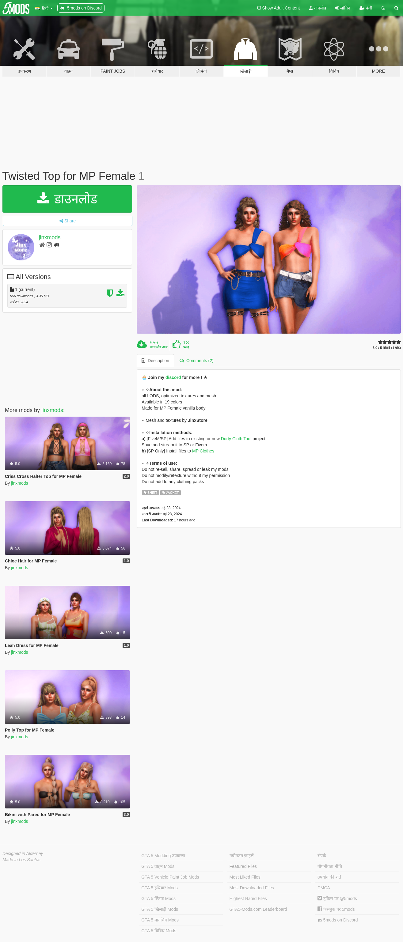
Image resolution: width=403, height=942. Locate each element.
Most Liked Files (245, 877)
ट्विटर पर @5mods (337, 898)
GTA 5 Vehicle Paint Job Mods (170, 877)
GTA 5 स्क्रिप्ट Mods (158, 898)
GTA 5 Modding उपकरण (163, 855)
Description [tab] (155, 360)
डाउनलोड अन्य (158, 347)
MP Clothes (203, 450)
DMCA (323, 887)
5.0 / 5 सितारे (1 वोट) (387, 348)
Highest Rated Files (248, 898)
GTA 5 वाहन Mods (157, 866)
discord (173, 377)
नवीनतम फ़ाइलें (242, 855)
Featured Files (243, 866)
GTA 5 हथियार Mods (159, 887)
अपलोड (317, 8)
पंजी (365, 8)
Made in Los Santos (21, 859)
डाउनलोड (67, 199)
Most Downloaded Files (252, 887)
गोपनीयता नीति (329, 866)
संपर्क (321, 855)
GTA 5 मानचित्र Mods (160, 919)
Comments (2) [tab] (196, 360)
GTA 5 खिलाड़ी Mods (159, 909)
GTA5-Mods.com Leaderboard (258, 909)
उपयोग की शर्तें (329, 877)
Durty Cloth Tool (236, 438)
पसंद (186, 347)
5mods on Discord (337, 920)
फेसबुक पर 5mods (336, 909)
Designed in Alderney (22, 853)
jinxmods (50, 237)
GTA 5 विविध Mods (158, 930)
